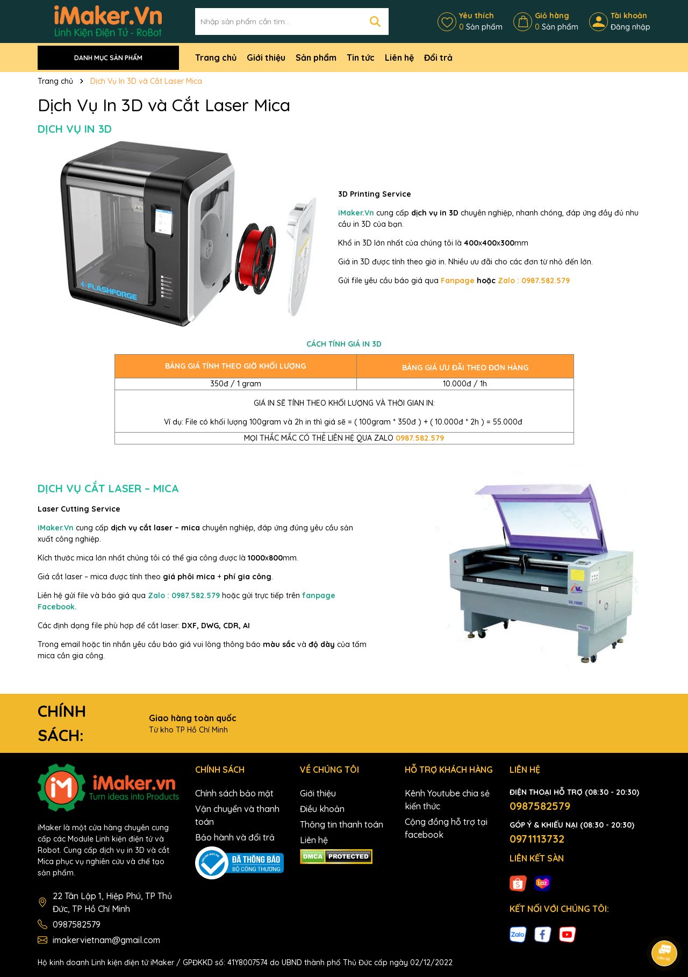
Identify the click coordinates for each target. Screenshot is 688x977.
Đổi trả (438, 57)
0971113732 (537, 838)
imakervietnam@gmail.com (106, 940)
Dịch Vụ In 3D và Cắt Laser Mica (164, 105)
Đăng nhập (630, 27)
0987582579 (77, 924)
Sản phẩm (316, 57)
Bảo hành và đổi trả (235, 837)
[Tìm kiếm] (375, 21)
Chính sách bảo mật (234, 793)
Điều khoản (322, 808)
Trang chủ (215, 57)
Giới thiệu (266, 57)
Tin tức (361, 57)
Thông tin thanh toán (341, 824)
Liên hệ (399, 57)
